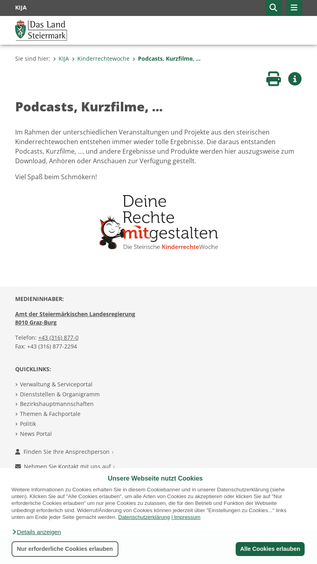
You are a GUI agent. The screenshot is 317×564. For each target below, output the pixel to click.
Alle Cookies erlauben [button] (270, 549)
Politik (28, 423)
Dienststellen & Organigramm (60, 394)
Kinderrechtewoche (101, 58)
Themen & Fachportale (50, 414)
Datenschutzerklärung (144, 517)
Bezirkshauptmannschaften (57, 404)
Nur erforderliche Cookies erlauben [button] (65, 549)
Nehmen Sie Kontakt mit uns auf (65, 466)
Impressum (187, 517)
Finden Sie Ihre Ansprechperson (64, 451)
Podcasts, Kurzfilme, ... (166, 58)
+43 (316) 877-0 (58, 337)
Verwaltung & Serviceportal (56, 384)
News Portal (36, 433)
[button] (36, 532)
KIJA (61, 58)
